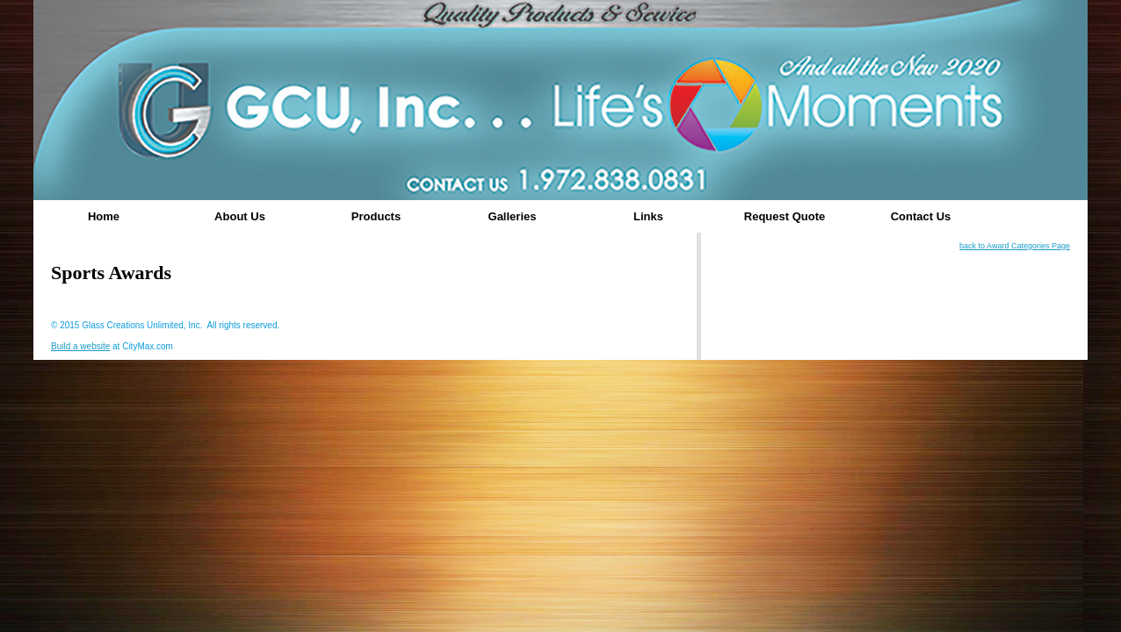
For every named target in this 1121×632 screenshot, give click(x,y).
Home (103, 216)
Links (648, 216)
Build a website (80, 346)
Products (376, 216)
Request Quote (784, 216)
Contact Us (921, 216)
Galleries (512, 216)
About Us (239, 216)
